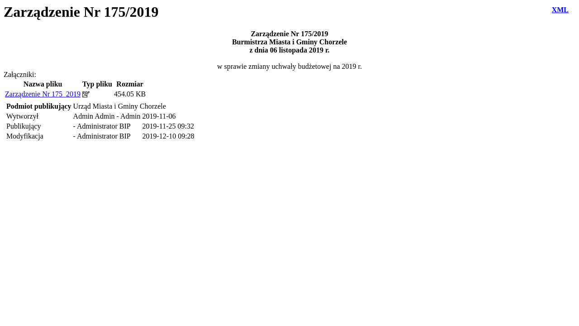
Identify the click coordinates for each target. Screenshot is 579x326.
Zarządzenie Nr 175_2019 (43, 94)
